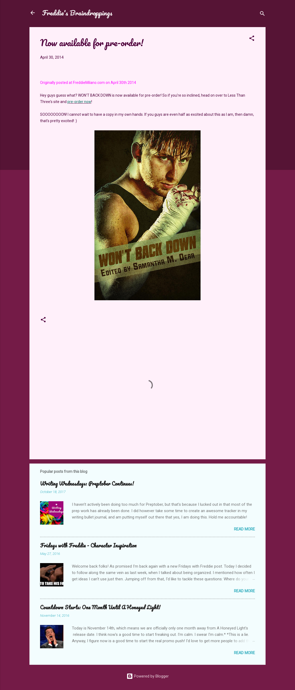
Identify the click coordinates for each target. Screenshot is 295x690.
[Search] (262, 14)
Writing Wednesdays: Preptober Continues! (87, 483)
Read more (244, 529)
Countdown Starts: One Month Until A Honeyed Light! (100, 607)
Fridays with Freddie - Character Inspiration (88, 545)
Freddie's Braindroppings (77, 12)
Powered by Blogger (148, 676)
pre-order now (79, 102)
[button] (252, 39)
